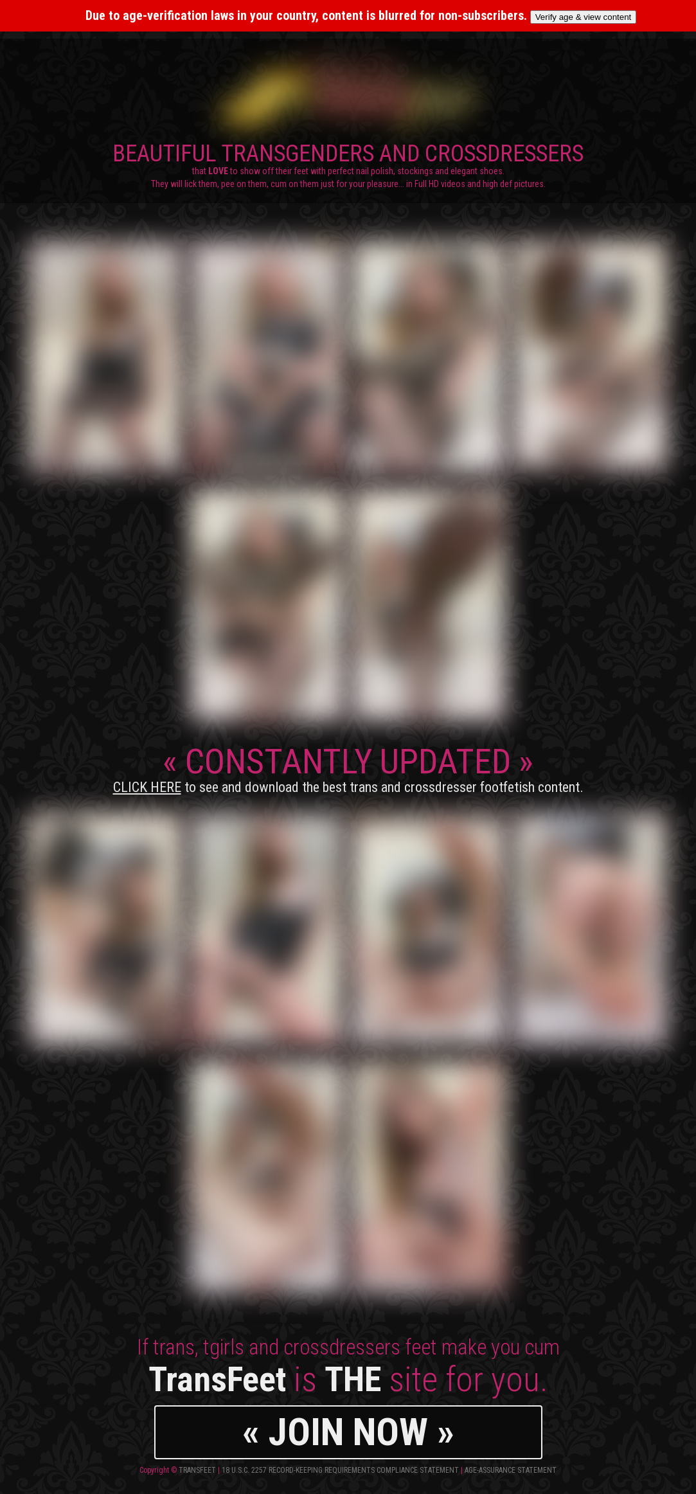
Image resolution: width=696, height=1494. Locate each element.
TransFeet (197, 1470)
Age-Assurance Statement (511, 1470)
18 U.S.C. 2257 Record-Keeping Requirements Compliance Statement (340, 1470)
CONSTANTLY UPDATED (348, 768)
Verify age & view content (583, 17)
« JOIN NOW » (348, 1432)
